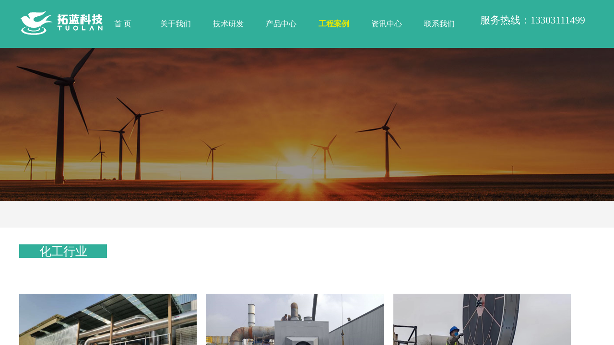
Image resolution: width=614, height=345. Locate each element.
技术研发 (228, 24)
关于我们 (175, 24)
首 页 (122, 24)
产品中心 (281, 24)
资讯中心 (386, 24)
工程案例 (334, 24)
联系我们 (439, 24)
